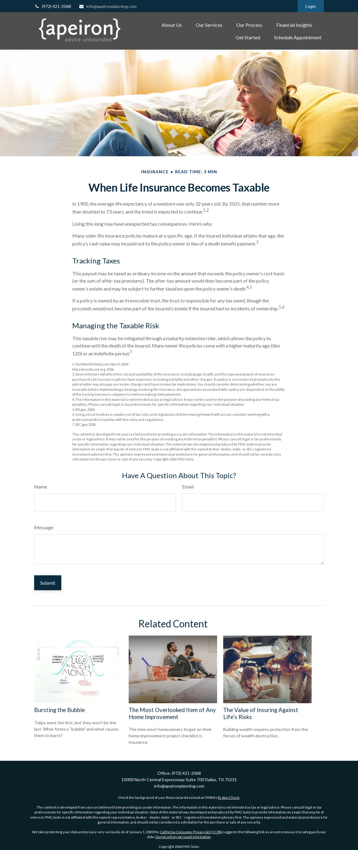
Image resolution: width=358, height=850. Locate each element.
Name (40, 486)
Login (311, 6)
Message (43, 527)
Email (188, 486)
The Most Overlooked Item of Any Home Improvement (172, 713)
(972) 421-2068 (52, 6)
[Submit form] (47, 582)
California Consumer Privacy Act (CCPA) (191, 832)
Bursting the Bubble (59, 710)
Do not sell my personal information (183, 837)
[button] (171, 24)
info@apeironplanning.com (108, 6)
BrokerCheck (228, 797)
